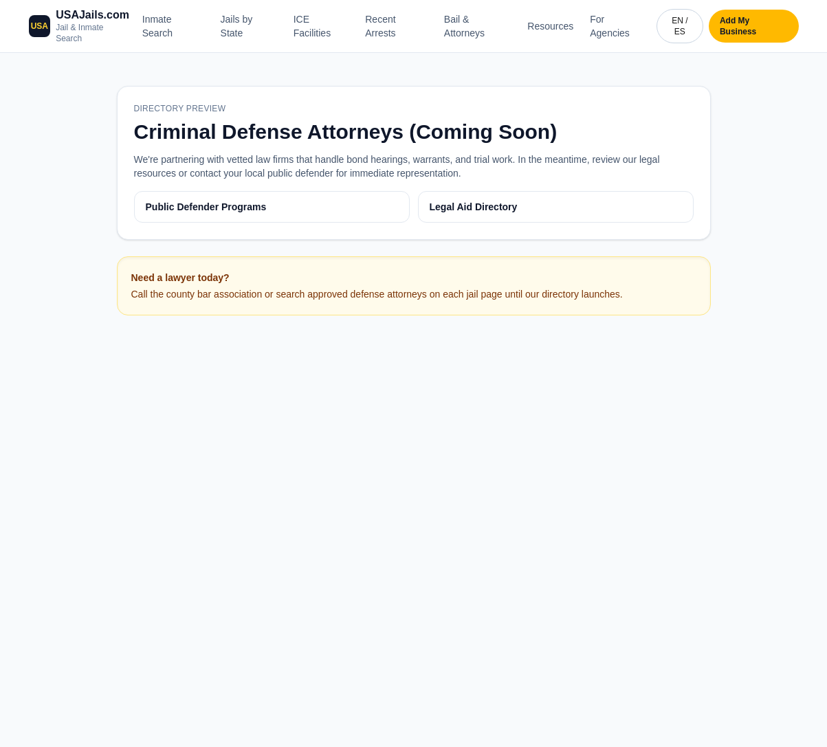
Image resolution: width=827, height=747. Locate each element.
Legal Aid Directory (474, 206)
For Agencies (610, 26)
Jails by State (237, 26)
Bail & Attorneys (464, 26)
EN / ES (679, 26)
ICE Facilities (312, 26)
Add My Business (738, 26)
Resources (550, 26)
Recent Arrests (380, 26)
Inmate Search (157, 26)
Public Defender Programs (206, 206)
